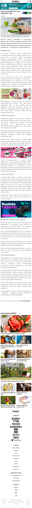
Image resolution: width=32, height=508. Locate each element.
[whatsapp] (28, 13)
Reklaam (16, 487)
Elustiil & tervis (16, 466)
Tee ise (16, 461)
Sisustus (16, 450)
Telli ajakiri (16, 478)
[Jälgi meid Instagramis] (16, 493)
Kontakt (16, 489)
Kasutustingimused (16, 475)
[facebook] (24, 13)
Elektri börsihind (16, 480)
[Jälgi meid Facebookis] (16, 496)
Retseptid (16, 458)
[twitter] (26, 13)
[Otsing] (29, 1)
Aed (16, 453)
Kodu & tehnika (16, 447)
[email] (30, 13)
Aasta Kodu (16, 469)
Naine (16, 463)
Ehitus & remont (16, 455)
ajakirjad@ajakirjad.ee (12, 502)
